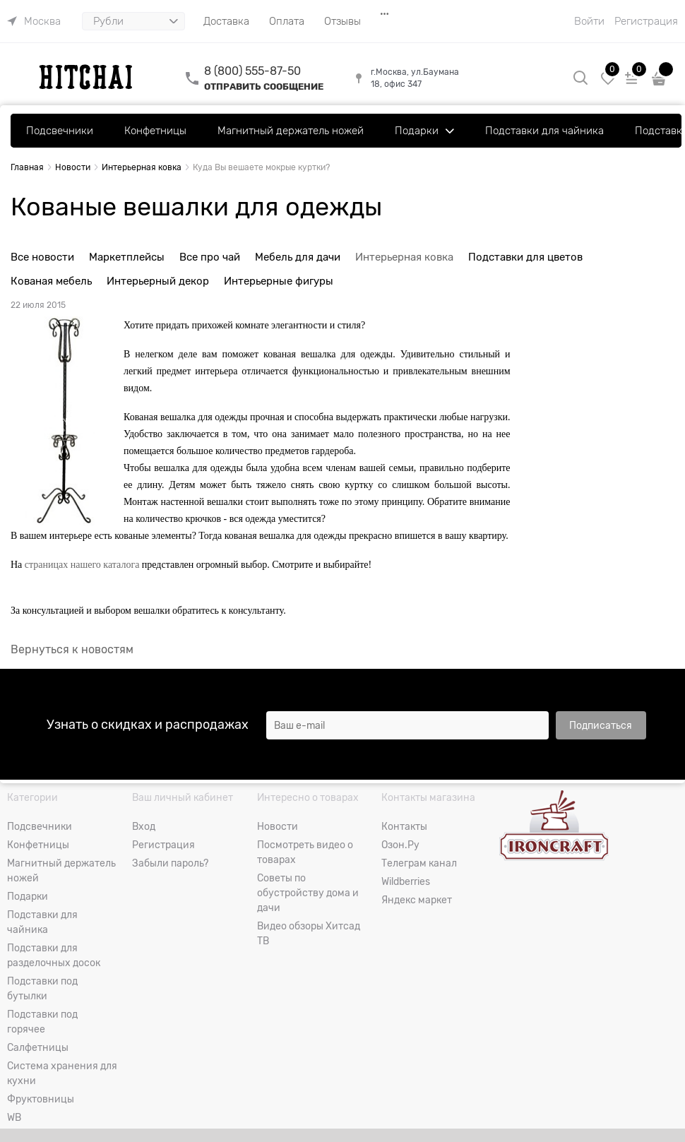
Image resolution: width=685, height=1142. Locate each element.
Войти (589, 21)
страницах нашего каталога (82, 564)
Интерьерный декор (158, 281)
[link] (34, 21)
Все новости (42, 257)
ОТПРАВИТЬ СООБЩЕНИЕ (263, 86)
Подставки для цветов (525, 257)
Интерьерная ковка (404, 257)
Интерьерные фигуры (278, 281)
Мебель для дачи (297, 257)
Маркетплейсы (127, 257)
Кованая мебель (51, 281)
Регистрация (646, 21)
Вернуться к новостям (72, 649)
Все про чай (209, 257)
